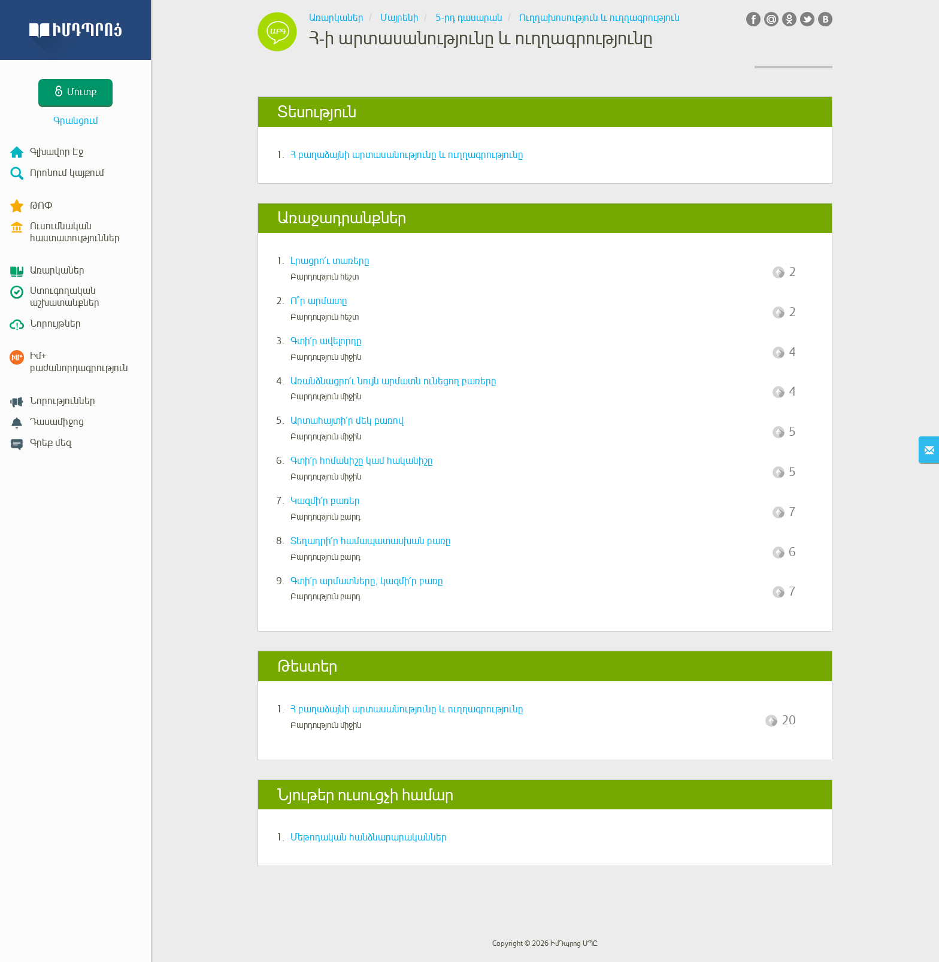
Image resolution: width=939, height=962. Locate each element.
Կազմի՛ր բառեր (325, 501)
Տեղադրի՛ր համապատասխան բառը (370, 541)
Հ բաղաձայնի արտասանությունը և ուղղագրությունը (406, 155)
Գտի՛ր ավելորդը (326, 341)
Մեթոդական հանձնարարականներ (368, 837)
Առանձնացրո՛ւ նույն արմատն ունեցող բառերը (393, 381)
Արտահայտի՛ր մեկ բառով (347, 421)
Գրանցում (75, 121)
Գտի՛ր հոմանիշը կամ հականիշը (361, 461)
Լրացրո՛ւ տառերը (329, 261)
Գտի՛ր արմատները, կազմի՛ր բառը (366, 581)
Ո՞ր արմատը (318, 301)
